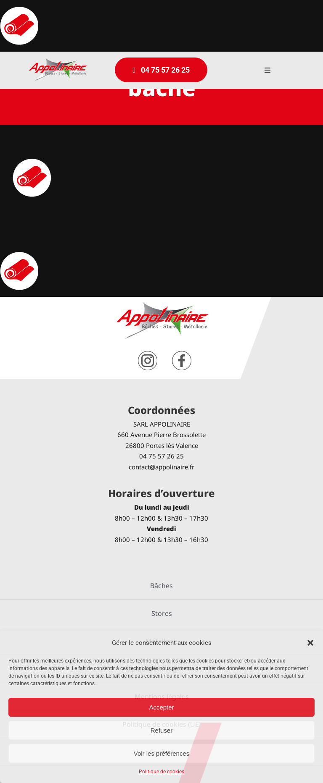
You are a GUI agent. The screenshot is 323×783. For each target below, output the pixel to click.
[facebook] (181, 354)
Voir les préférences (162, 753)
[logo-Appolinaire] (58, 61)
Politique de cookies (161, 772)
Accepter (161, 707)
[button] (310, 643)
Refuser (162, 730)
